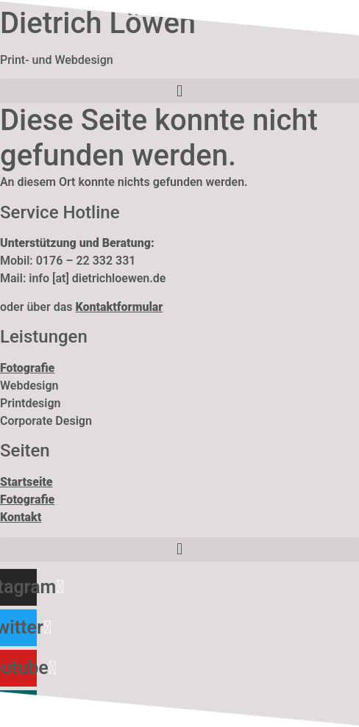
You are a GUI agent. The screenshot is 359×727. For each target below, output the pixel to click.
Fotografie (27, 499)
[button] (179, 91)
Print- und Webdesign (56, 60)
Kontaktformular (119, 307)
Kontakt (20, 517)
